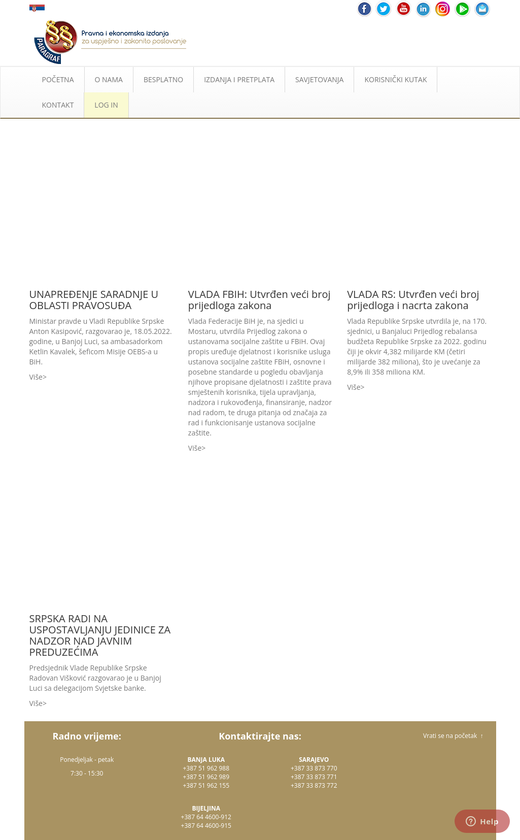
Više (36, 377)
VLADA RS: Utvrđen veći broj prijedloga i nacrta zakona (413, 299)
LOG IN (106, 105)
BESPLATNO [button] (163, 79)
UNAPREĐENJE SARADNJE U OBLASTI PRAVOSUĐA (94, 299)
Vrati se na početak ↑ (453, 735)
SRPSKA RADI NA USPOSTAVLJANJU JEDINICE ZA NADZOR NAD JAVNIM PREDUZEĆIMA (100, 635)
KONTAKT (58, 105)
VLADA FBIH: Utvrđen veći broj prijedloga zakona (259, 299)
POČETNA (58, 79)
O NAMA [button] (109, 79)
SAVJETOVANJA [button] (319, 79)
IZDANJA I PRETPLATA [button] (239, 79)
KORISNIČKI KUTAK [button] (395, 79)
